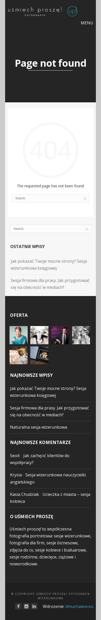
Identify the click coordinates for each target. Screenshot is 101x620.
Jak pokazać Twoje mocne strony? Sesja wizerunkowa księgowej (49, 264)
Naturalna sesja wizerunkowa (38, 427)
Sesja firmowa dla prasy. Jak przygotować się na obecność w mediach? (50, 284)
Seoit (15, 455)
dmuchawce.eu (79, 606)
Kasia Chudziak (24, 494)
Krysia (16, 475)
